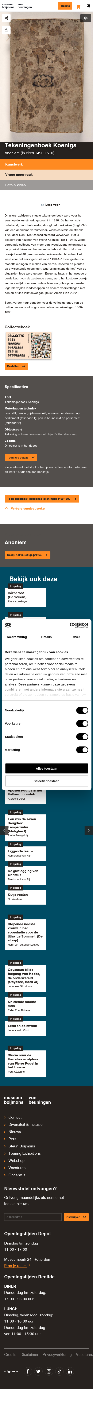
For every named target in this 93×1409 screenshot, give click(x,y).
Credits (10, 1355)
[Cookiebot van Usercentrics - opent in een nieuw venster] (69, 625)
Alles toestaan (46, 768)
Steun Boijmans (19, 1146)
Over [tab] (76, 637)
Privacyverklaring (57, 1355)
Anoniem (12, 153)
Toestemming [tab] (16, 637)
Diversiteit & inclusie (23, 1125)
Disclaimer (29, 1355)
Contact (13, 1117)
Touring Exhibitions (22, 1154)
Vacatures (15, 1168)
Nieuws (12, 1132)
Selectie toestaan (46, 781)
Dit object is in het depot (21, 445)
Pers (10, 1139)
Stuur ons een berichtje (33, 471)
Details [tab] (46, 637)
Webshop (14, 1161)
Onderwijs (14, 1175)
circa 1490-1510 (39, 153)
